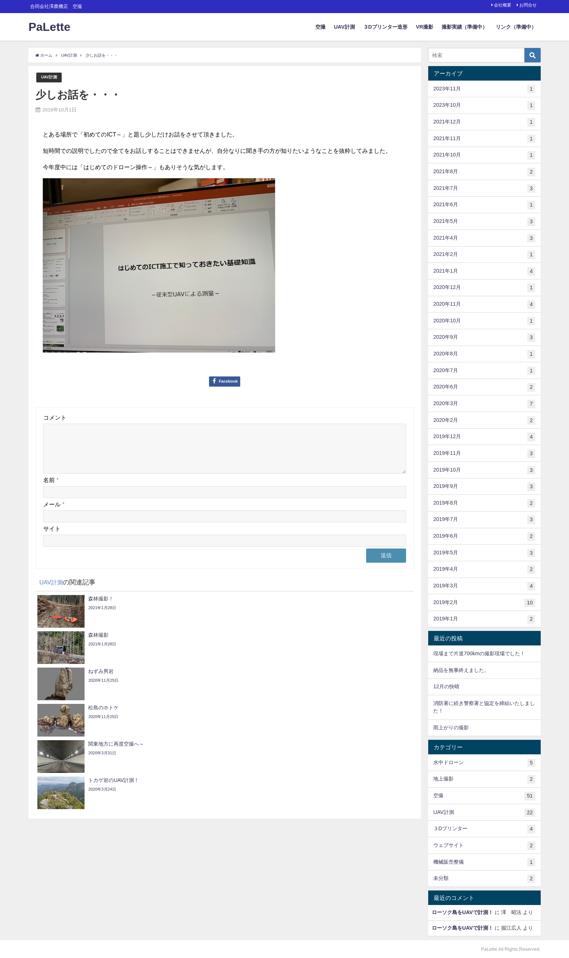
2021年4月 (484, 238)
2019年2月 (484, 603)
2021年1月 (484, 271)
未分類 (484, 879)
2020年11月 (484, 304)
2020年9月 (484, 337)
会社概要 (502, 5)
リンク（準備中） (516, 26)
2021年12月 (484, 122)
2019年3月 (484, 586)
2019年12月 (484, 437)
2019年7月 (484, 519)
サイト (52, 538)
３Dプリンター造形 (385, 26)
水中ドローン (484, 763)
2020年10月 (484, 321)
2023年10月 (484, 105)
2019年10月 (484, 470)
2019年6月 (484, 536)
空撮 (320, 26)
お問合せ (528, 5)
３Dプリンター (484, 829)
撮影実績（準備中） (464, 26)
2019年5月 (484, 553)
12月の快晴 (446, 686)
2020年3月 (484, 404)
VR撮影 (424, 26)
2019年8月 (484, 503)
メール (53, 513)
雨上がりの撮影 (451, 727)
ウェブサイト (484, 845)
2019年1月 (484, 619)
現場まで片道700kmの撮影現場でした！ (479, 653)
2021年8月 (484, 172)
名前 (50, 489)
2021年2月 (484, 254)
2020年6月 (484, 387)
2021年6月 (484, 205)
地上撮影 (484, 779)
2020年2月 (484, 420)
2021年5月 (484, 221)
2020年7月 (484, 371)
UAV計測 (344, 26)
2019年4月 (484, 569)
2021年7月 (484, 188)
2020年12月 (484, 288)
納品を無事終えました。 (461, 670)
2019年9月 (484, 486)
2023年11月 (484, 89)
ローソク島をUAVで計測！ (462, 912)
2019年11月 (484, 453)
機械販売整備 (484, 862)
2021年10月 (484, 155)
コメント (54, 418)
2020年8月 (484, 354)
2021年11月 (484, 139)
